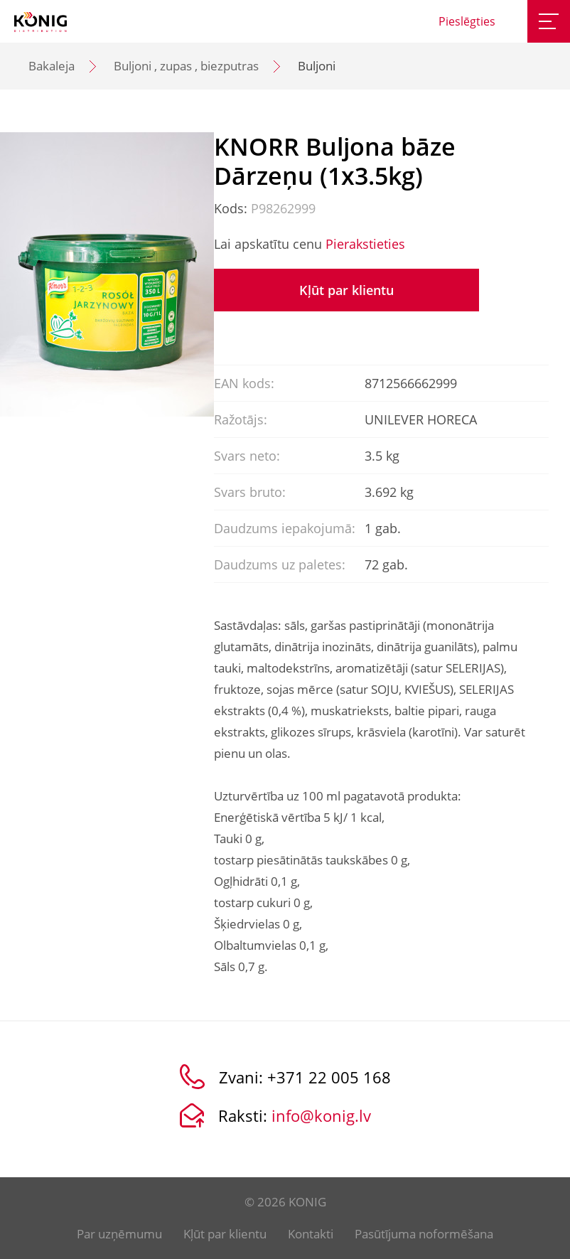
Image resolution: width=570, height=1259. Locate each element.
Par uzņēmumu (119, 1234)
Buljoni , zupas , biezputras (186, 66)
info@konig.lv (321, 1115)
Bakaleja (51, 66)
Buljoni (316, 66)
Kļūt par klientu (346, 290)
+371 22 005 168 (329, 1077)
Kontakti (310, 1234)
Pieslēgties (467, 21)
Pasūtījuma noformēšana (424, 1234)
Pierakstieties (365, 243)
